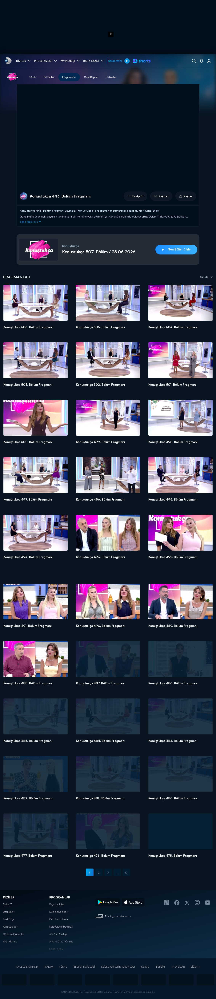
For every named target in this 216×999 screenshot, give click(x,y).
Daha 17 (7, 904)
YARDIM (145, 966)
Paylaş (186, 196)
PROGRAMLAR (59, 897)
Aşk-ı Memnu (10, 941)
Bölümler (49, 77)
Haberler (111, 77)
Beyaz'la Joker (56, 904)
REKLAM (48, 966)
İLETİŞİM (160, 966)
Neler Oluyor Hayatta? (60, 926)
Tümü (32, 77)
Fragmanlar (69, 77)
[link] (8, 61)
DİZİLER (8, 897)
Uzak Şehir (8, 911)
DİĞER (194, 966)
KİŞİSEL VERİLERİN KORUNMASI (118, 966)
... (117, 872)
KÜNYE (63, 966)
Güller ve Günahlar (13, 934)
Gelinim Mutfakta (58, 919)
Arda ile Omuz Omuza (61, 941)
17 (126, 872)
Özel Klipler (91, 77)
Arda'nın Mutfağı (58, 934)
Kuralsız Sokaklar (58, 911)
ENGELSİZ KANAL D (27, 966)
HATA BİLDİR (178, 966)
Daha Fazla (55, 948)
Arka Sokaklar (10, 926)
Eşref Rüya (8, 919)
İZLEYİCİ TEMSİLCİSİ (84, 966)
